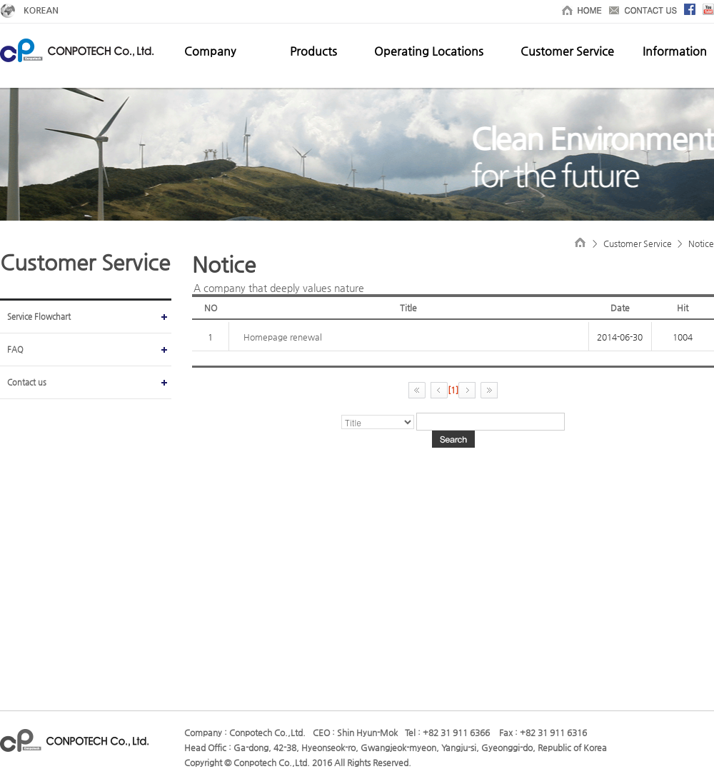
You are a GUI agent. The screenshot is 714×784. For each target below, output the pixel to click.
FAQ (15, 349)
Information (675, 51)
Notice (701, 243)
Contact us (26, 382)
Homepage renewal (282, 337)
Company (210, 51)
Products (313, 51)
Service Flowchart (39, 316)
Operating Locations (428, 51)
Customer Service (567, 51)
